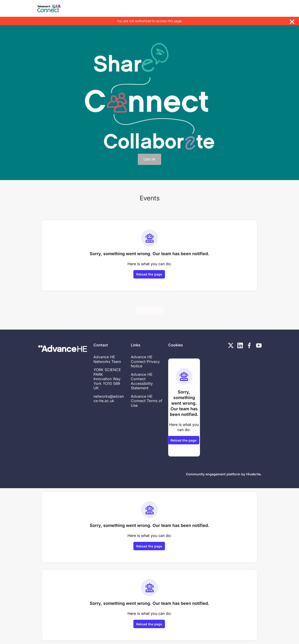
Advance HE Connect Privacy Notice (145, 361)
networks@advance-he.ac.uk (108, 398)
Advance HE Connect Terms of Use (146, 401)
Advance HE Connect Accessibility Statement (142, 381)
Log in (149, 159)
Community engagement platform (213, 474)
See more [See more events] (149, 310)
